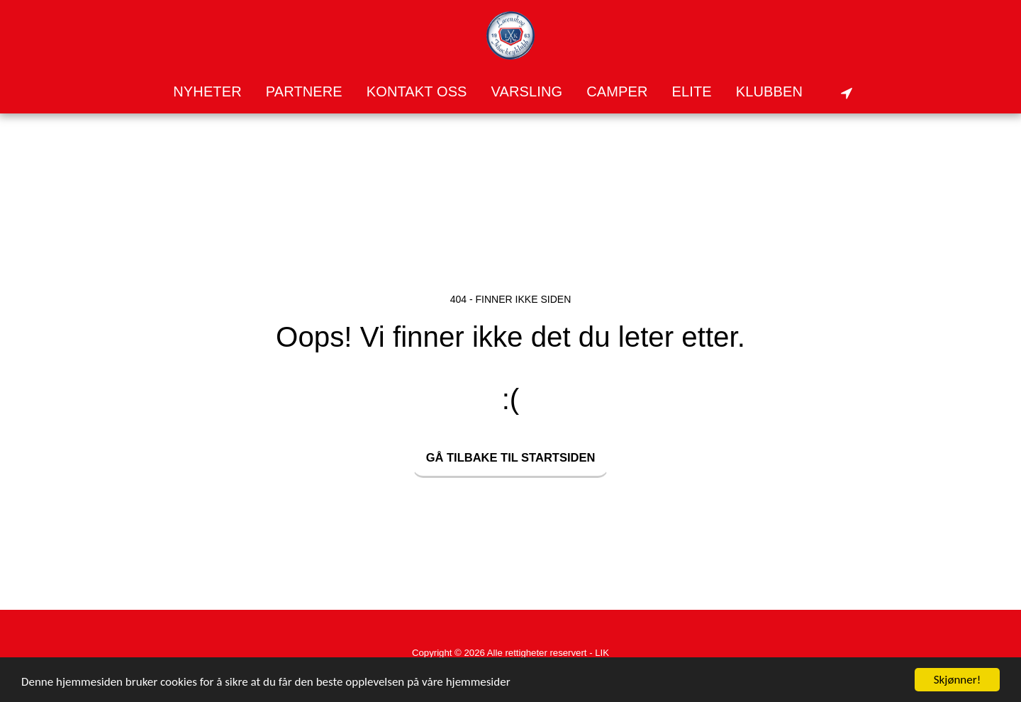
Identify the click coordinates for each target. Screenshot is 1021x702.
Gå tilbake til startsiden (511, 457)
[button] (778, 92)
